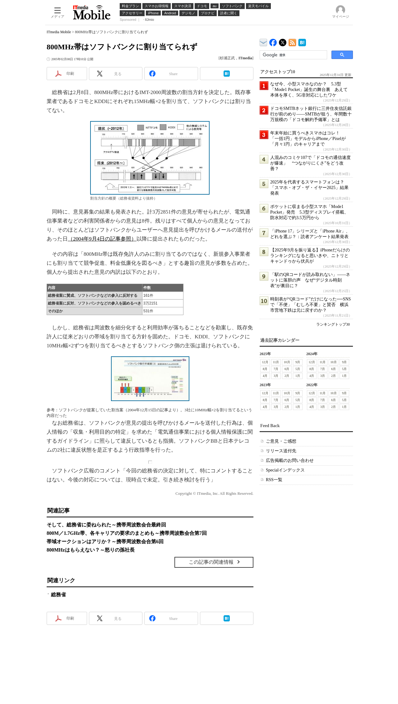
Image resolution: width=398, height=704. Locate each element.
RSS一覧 (274, 479)
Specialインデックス (285, 470)
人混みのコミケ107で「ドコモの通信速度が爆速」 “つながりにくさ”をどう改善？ (310, 163)
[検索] (293, 55)
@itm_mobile (283, 41)
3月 (276, 375)
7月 (276, 369)
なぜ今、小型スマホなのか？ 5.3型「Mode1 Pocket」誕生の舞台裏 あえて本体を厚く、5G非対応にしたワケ (309, 89)
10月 (287, 362)
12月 (265, 362)
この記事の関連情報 (211, 562)
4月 (265, 375)
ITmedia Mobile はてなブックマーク (302, 41)
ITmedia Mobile (59, 32)
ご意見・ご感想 (281, 441)
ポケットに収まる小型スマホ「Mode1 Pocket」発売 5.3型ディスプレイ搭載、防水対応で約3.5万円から (309, 212)
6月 (287, 369)
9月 (297, 362)
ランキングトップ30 (333, 324)
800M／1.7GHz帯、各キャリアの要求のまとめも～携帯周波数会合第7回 (127, 533)
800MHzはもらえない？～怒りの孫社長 (91, 550)
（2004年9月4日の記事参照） (102, 239)
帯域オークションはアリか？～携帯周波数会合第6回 (105, 541)
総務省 (58, 594)
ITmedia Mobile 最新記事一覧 (292, 41)
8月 (265, 369)
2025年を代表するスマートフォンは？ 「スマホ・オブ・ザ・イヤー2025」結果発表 (309, 188)
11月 (276, 362)
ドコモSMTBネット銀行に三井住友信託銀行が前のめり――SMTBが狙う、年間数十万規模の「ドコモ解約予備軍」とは (311, 114)
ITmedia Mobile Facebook (273, 41)
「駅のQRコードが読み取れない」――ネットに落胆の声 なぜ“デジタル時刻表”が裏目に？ (310, 280)
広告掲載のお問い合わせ (290, 460)
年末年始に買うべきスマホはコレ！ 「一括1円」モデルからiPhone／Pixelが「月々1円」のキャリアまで (308, 139)
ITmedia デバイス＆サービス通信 (263, 41)
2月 (287, 375)
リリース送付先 (281, 451)
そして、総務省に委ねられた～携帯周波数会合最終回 (106, 524)
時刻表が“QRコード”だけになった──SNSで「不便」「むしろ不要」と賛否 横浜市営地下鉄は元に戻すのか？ (310, 305)
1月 (297, 375)
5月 (297, 369)
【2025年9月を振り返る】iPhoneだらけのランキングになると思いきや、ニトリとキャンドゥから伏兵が (310, 256)
